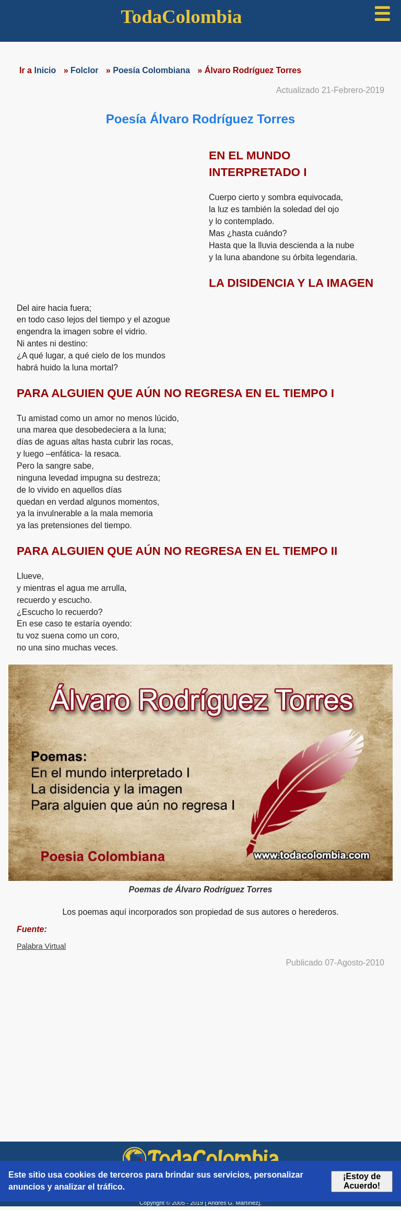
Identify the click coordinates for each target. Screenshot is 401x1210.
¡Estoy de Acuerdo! (362, 1181)
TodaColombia (181, 16)
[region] (108, 212)
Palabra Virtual (41, 946)
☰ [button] (382, 14)
